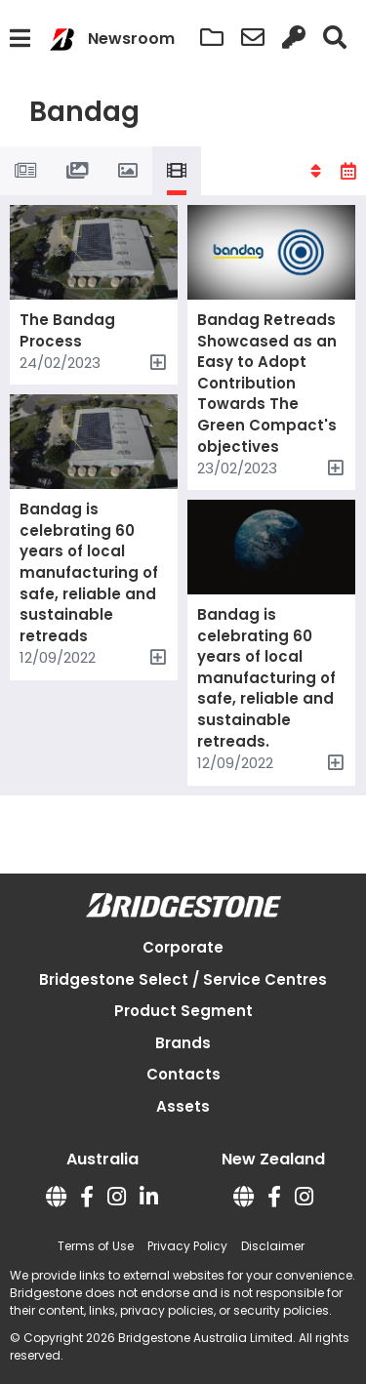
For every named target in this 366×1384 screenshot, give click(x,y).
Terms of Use (96, 1246)
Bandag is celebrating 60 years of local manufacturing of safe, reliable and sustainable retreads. (266, 678)
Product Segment (183, 1010)
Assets (183, 1106)
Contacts (183, 1074)
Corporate (183, 947)
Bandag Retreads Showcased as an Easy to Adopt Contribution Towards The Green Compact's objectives (267, 383)
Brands (183, 1043)
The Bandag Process (67, 330)
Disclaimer (273, 1246)
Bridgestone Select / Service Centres (183, 979)
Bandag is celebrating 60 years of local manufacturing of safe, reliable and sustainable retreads (89, 572)
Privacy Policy (187, 1246)
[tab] (176, 170)
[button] (316, 170)
